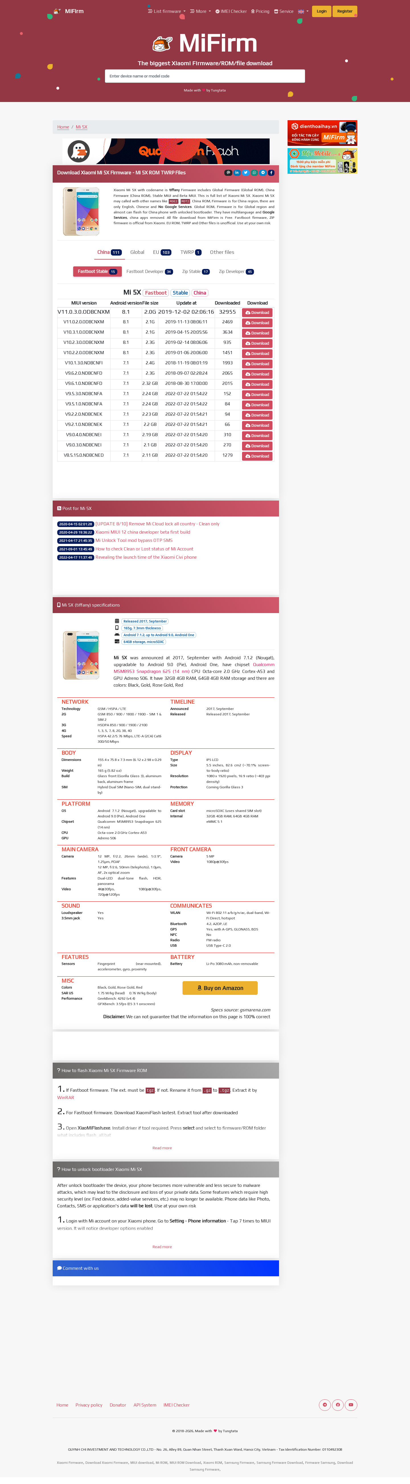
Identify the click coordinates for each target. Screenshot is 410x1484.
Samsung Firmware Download (280, 1462)
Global (137, 252)
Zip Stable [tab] (196, 272)
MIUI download (141, 1462)
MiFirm (68, 11)
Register (344, 11)
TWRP (191, 252)
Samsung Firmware (239, 1462)
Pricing (260, 11)
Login (322, 11)
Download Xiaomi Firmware (106, 1462)
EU (162, 252)
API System (145, 1405)
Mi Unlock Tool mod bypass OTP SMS (134, 540)
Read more (162, 1148)
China (109, 252)
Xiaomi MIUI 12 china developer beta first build (142, 532)
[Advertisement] (166, 479)
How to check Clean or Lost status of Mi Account (144, 549)
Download (257, 312)
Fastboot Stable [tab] (97, 272)
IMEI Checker (231, 11)
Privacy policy (88, 1405)
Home (63, 127)
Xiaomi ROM (212, 1462)
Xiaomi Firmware (70, 1462)
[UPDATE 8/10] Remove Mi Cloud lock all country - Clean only (157, 523)
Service (284, 11)
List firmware (165, 11)
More (199, 11)
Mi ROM (161, 1462)
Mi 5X (81, 127)
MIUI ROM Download (185, 1462)
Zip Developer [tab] (236, 272)
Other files (222, 252)
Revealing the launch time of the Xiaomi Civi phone (146, 557)
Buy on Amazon (220, 988)
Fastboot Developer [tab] (149, 272)
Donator (118, 1405)
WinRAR (65, 1097)
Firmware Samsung (320, 1462)
